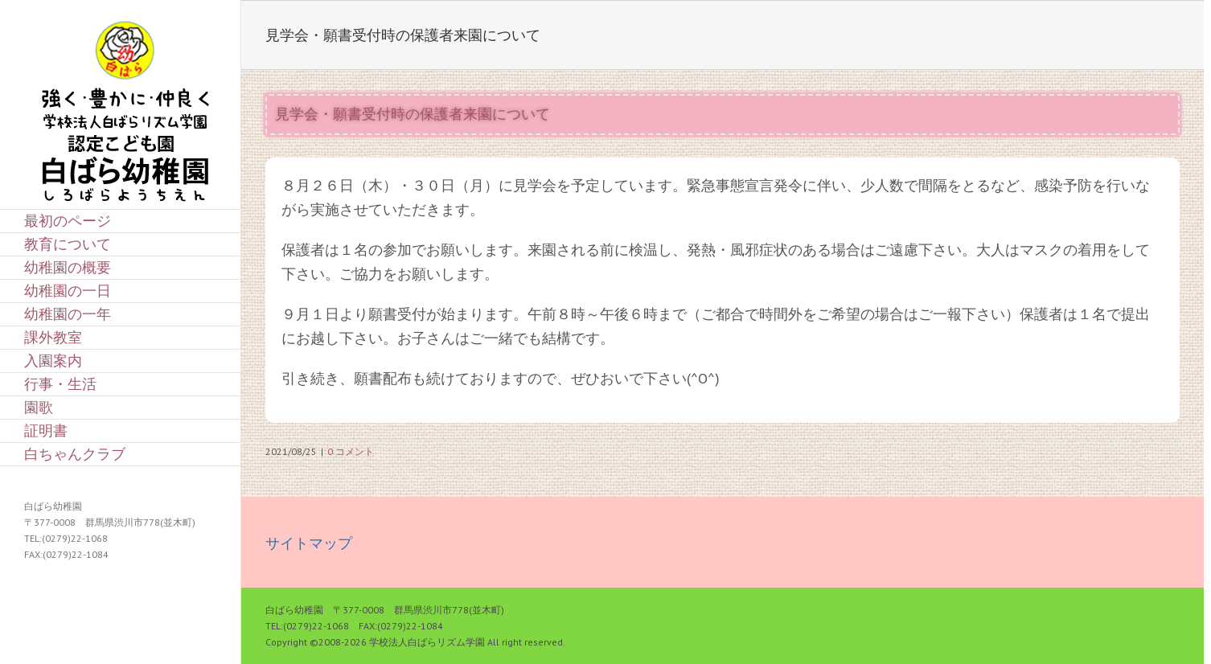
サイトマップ (308, 543)
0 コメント (350, 451)
